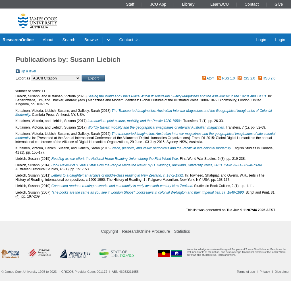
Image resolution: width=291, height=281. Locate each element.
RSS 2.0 (248, 78)
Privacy (264, 271)
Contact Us (129, 39)
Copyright (109, 231)
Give (279, 4)
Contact (252, 4)
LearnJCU (219, 4)
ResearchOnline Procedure (146, 231)
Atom (211, 78)
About (48, 39)
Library (188, 4)
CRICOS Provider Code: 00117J (84, 271)
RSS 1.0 (228, 78)
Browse (91, 39)
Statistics (182, 231)
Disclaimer (282, 271)
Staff (130, 4)
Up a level (28, 71)
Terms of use (246, 271)
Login (261, 39)
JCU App (158, 4)
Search (68, 39)
